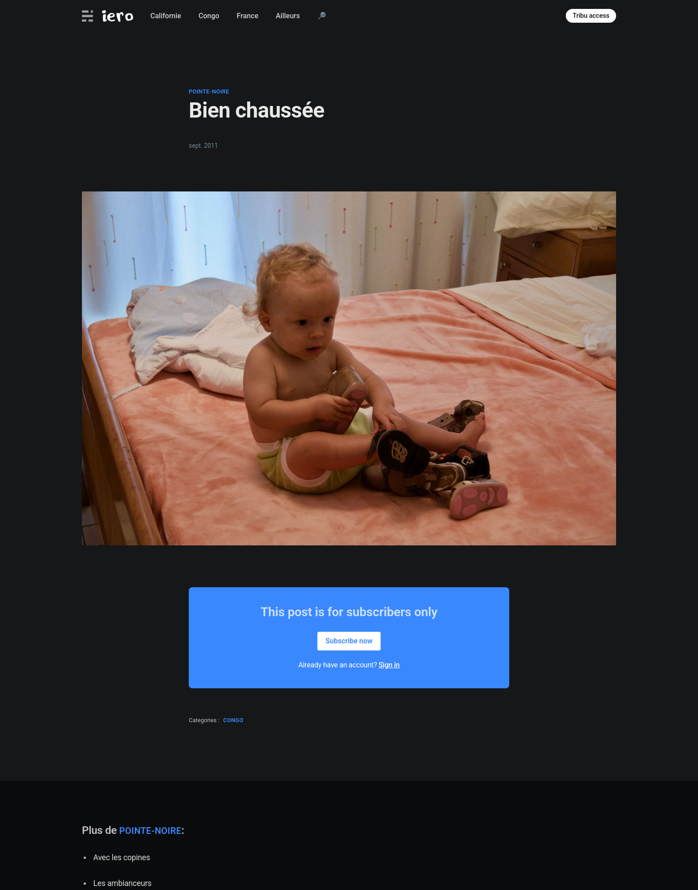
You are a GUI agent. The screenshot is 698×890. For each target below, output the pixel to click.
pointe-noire (209, 91)
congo (233, 720)
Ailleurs (288, 16)
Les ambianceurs (122, 883)
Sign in (389, 665)
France (247, 16)
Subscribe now (349, 641)
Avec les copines (121, 857)
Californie (165, 16)
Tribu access (590, 16)
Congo (209, 16)
